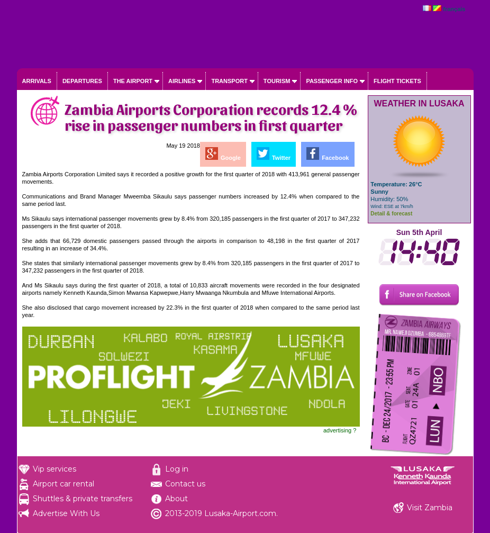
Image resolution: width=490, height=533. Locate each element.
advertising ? (339, 430)
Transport (229, 81)
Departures (82, 81)
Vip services (54, 469)
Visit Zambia (429, 507)
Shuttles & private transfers (82, 498)
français (454, 9)
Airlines (181, 81)
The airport (132, 81)
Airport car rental (63, 484)
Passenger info (332, 81)
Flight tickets (397, 81)
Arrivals (36, 81)
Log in (176, 469)
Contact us (185, 484)
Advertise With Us (66, 513)
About (176, 498)
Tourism (277, 81)
